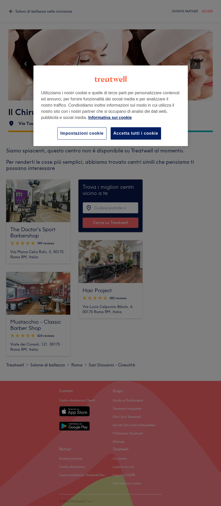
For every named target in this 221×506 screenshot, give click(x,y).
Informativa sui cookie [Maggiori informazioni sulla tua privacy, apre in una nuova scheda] (110, 117)
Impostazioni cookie (81, 133)
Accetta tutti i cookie (135, 133)
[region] (110, 105)
